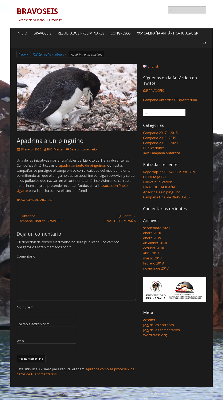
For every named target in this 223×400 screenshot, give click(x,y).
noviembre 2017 (156, 268)
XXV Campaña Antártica (50, 54)
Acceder (149, 320)
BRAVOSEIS (37, 11)
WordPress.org (155, 335)
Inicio (23, 54)
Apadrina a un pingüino (161, 192)
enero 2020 (152, 233)
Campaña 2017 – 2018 (160, 132)
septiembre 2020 (156, 228)
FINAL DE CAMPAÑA (159, 187)
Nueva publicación (157, 182)
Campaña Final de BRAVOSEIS (166, 197)
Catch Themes (159, 393)
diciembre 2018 (155, 243)
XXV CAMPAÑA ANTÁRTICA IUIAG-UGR (167, 33)
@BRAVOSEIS (153, 90)
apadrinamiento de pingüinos (82, 165)
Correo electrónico (33, 324)
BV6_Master (55, 149)
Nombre (25, 307)
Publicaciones (154, 148)
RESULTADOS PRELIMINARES (81, 33)
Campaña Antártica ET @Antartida (170, 100)
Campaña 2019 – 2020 (160, 143)
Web (20, 341)
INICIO (22, 33)
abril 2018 (151, 253)
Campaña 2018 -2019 (159, 138)
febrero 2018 (153, 263)
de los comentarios (161, 330)
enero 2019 (152, 238)
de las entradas (158, 325)
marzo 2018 (152, 258)
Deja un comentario (83, 149)
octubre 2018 (153, 248)
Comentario (26, 256)
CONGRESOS (121, 33)
